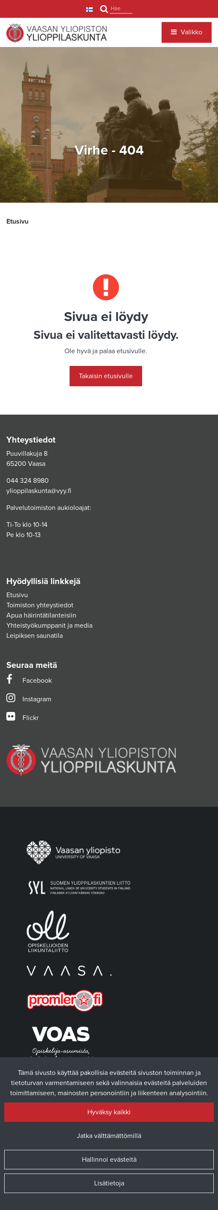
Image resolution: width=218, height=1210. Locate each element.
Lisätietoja (109, 1183)
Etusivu (17, 595)
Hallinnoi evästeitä (109, 1159)
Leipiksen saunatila (34, 635)
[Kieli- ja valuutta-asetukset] (90, 9)
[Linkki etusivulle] (56, 33)
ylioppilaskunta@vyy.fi (38, 491)
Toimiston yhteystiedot (39, 605)
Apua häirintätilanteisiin (41, 615)
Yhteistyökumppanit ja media (49, 625)
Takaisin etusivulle (106, 376)
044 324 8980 (27, 480)
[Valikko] (187, 32)
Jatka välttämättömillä (109, 1136)
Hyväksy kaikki (109, 1112)
